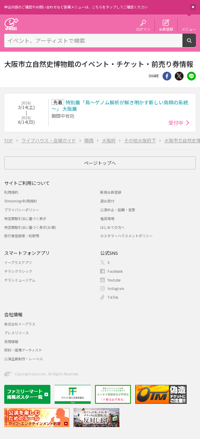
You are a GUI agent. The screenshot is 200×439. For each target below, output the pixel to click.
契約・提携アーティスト (23, 350)
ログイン (143, 28)
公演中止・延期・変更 (117, 209)
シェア (167, 76)
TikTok (113, 297)
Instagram (116, 288)
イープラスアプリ (18, 262)
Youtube (114, 280)
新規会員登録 (110, 192)
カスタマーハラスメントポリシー (126, 235)
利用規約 (11, 192)
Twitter (179, 76)
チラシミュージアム (19, 280)
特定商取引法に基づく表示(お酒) (30, 227)
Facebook (115, 271)
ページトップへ (100, 163)
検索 (195, 44)
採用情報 (11, 341)
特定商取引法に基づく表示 (25, 218)
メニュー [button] (189, 28)
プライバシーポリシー (21, 209)
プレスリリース (16, 332)
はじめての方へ (112, 227)
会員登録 (166, 28)
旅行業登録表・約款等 (21, 235)
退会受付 (107, 201)
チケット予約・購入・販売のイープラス (11, 24)
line (191, 76)
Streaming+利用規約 (20, 201)
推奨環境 (107, 218)
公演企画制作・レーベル (23, 358)
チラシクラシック (18, 271)
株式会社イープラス (19, 324)
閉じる (193, 7)
